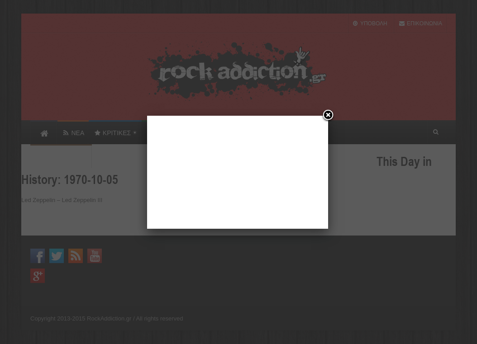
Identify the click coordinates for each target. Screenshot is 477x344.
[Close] (328, 116)
